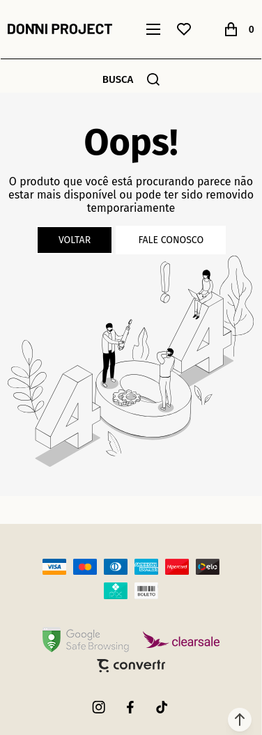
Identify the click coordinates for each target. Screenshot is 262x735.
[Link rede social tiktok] (162, 707)
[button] (240, 720)
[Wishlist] (184, 29)
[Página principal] (60, 29)
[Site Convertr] (131, 666)
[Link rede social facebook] (131, 707)
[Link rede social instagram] (99, 707)
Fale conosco (170, 240)
